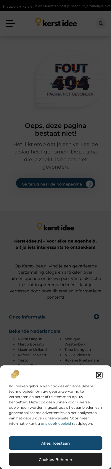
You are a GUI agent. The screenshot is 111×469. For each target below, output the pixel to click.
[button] (99, 375)
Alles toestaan (55, 443)
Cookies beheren (55, 459)
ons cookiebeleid (56, 423)
